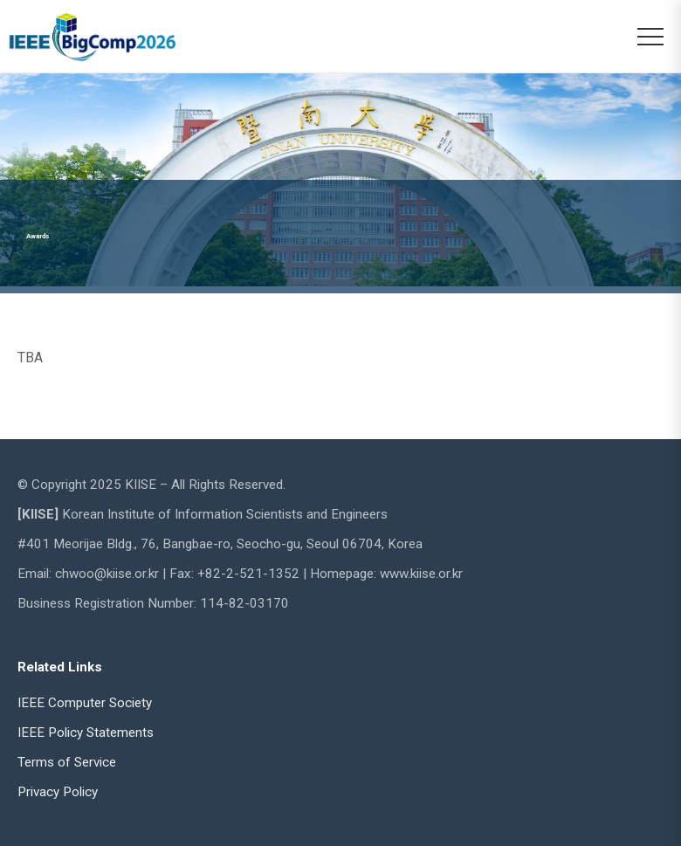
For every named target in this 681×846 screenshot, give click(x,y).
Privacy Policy (57, 792)
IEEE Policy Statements (85, 732)
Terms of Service (66, 762)
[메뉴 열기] (650, 36)
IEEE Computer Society (84, 703)
